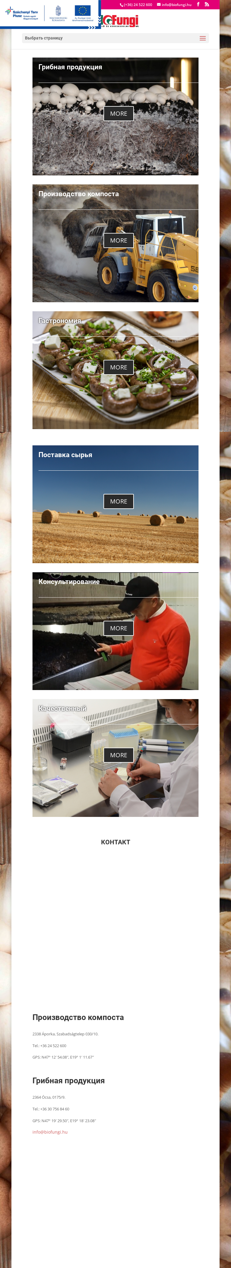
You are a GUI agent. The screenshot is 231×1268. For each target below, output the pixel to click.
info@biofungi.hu (50, 1132)
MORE (118, 113)
